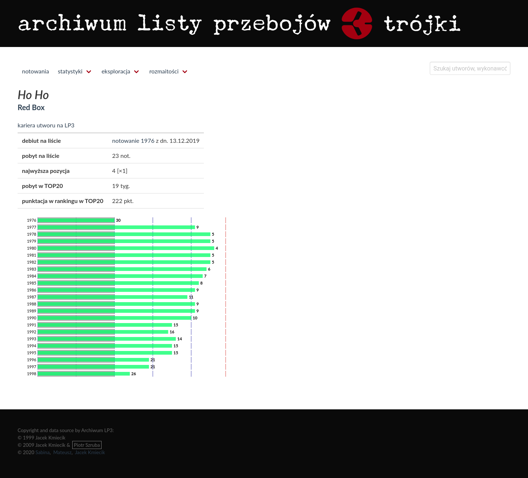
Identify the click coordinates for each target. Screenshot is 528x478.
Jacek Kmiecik (90, 452)
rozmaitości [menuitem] (164, 71)
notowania (35, 71)
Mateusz (62, 452)
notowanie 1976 (133, 140)
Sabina (43, 452)
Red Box (31, 107)
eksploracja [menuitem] (116, 71)
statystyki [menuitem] (70, 71)
